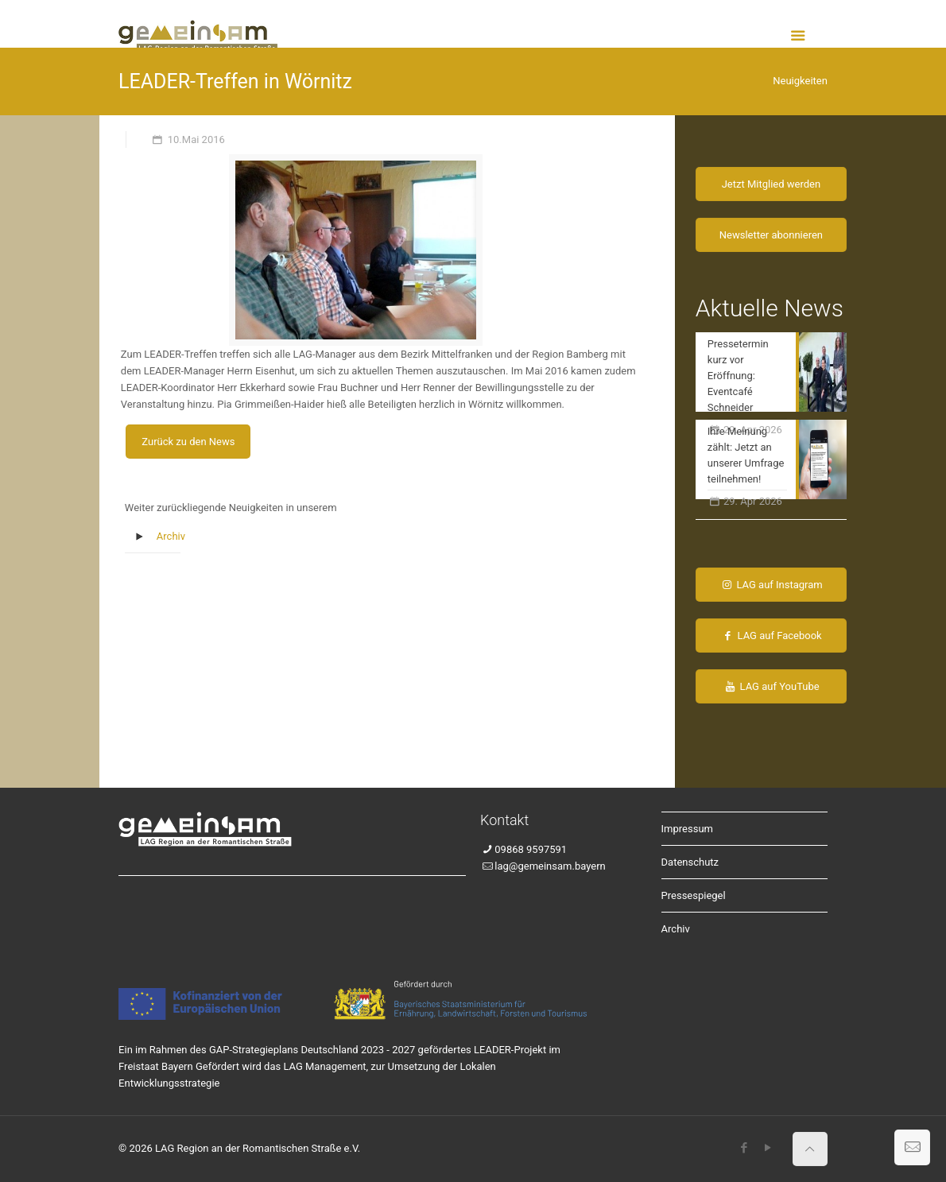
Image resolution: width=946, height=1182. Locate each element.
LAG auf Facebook (770, 635)
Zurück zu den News (188, 442)
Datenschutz (690, 862)
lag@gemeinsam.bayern (549, 866)
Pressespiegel (693, 895)
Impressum (687, 829)
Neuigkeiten (800, 81)
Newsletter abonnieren (771, 235)
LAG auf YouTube (771, 686)
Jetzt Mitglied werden (771, 184)
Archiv (171, 536)
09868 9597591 (530, 849)
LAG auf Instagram (771, 585)
